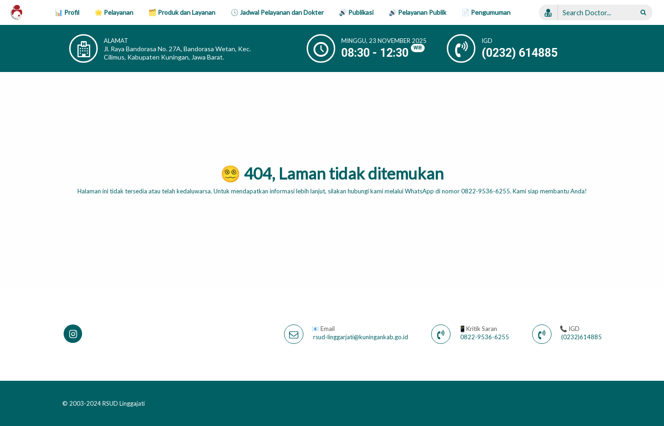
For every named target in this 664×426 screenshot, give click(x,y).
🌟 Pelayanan (114, 12)
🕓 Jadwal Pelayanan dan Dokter (277, 12)
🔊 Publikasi (356, 12)
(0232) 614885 (519, 53)
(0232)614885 (581, 337)
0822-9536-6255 (484, 337)
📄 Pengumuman (486, 12)
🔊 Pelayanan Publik (417, 12)
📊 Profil (67, 12)
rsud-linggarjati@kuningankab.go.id (360, 337)
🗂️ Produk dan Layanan (181, 12)
